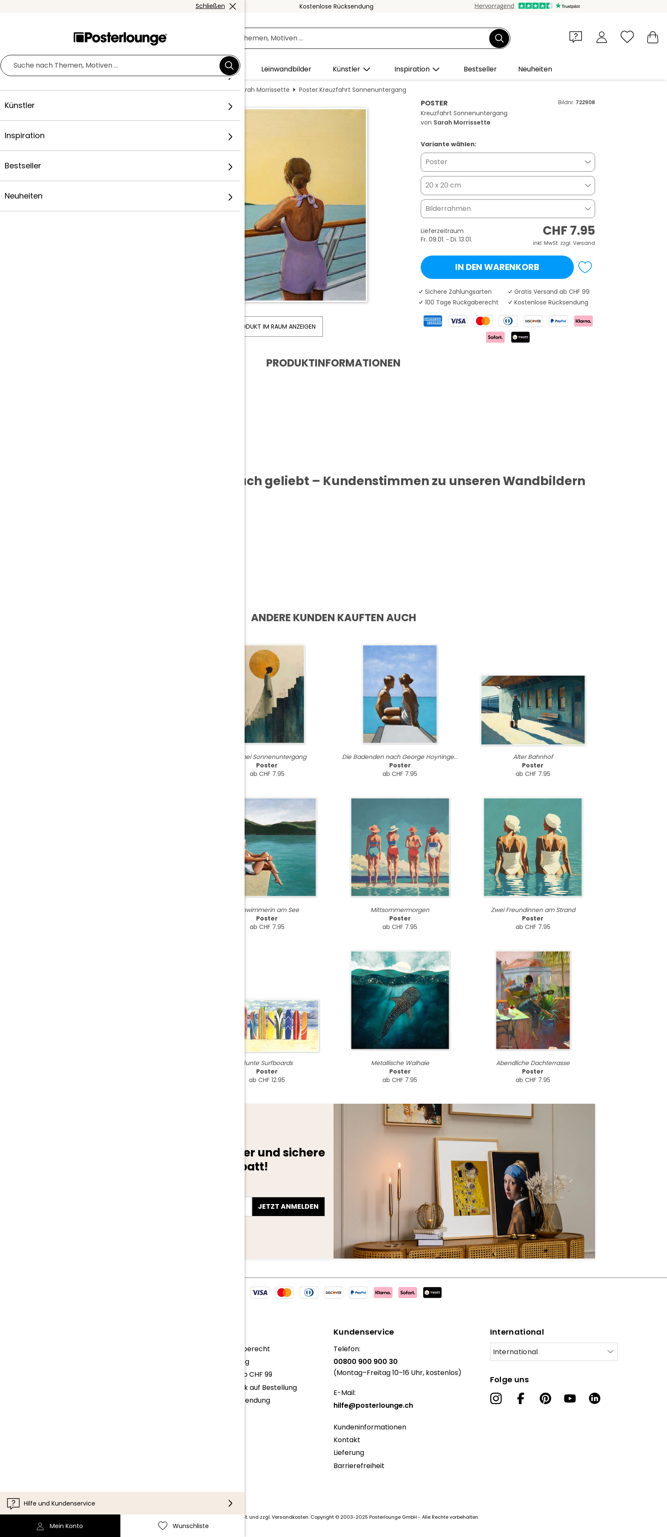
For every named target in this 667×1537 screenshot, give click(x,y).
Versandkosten (290, 1517)
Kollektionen (41, 1387)
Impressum (40, 1495)
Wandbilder (141, 89)
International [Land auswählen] (515, 1352)
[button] (577, 36)
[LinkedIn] (595, 1398)
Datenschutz (42, 1469)
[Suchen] (499, 38)
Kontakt (347, 1440)
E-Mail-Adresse (104, 1191)
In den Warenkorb (497, 267)
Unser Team (41, 1362)
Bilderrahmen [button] (448, 208)
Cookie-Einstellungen (56, 1482)
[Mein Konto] (602, 37)
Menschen (183, 89)
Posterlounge (95, 89)
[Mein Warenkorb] (653, 37)
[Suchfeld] (343, 38)
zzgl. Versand (577, 243)
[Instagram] (496, 1398)
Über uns (36, 1349)
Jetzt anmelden (288, 1206)
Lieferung (349, 1452)
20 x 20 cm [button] (443, 185)
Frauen (218, 89)
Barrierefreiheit (359, 1466)
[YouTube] (570, 1398)
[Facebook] (521, 1398)
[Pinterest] (545, 1398)
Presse (32, 1409)
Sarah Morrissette (264, 89)
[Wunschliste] (627, 37)
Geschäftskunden (50, 1422)
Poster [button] (436, 162)
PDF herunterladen (112, 460)
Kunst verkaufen (48, 1435)
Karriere (34, 1374)
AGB (28, 1456)
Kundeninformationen (370, 1427)
